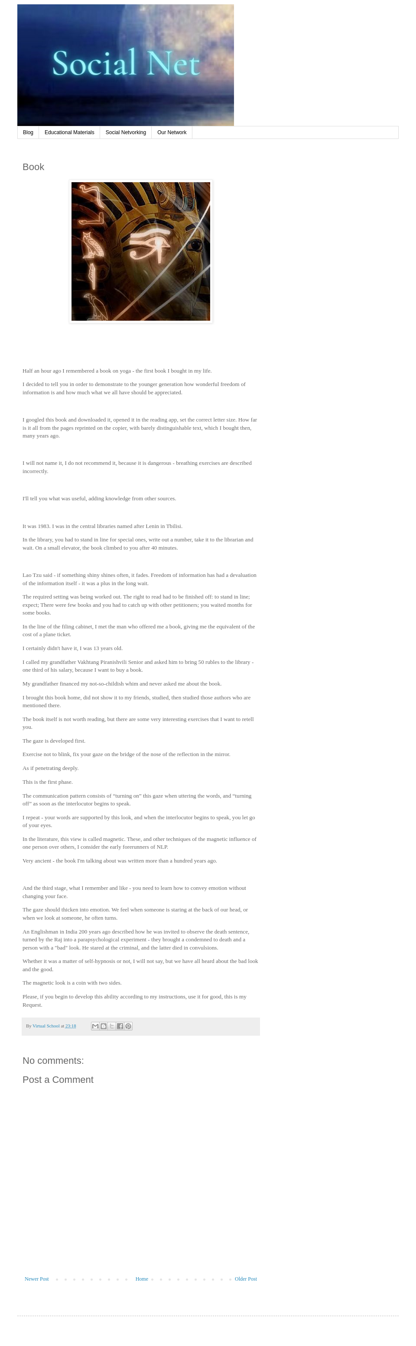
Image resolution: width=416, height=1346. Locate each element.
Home (142, 1279)
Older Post (246, 1279)
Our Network (171, 132)
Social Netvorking (126, 132)
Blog (28, 132)
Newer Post (37, 1279)
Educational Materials (69, 132)
